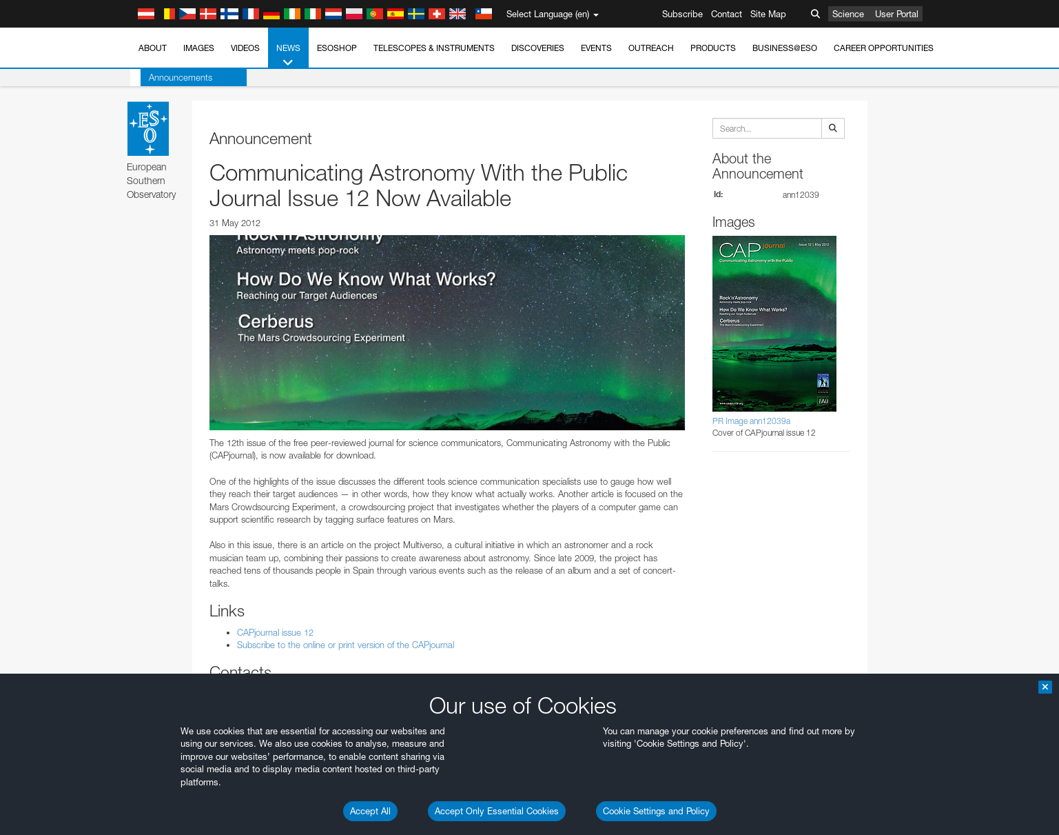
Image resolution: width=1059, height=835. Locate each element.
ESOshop (337, 48)
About (152, 48)
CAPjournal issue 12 (275, 632)
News (288, 56)
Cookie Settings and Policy (656, 810)
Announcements (170, 77)
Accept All (370, 810)
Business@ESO (784, 48)
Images (198, 48)
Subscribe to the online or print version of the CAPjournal (345, 644)
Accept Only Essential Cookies (497, 810)
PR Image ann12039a (751, 421)
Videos (245, 48)
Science (848, 13)
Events (596, 48)
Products (713, 48)
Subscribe (682, 13)
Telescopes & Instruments (434, 48)
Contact (726, 13)
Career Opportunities (884, 48)
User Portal (896, 13)
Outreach (651, 48)
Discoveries (537, 48)
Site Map (768, 13)
